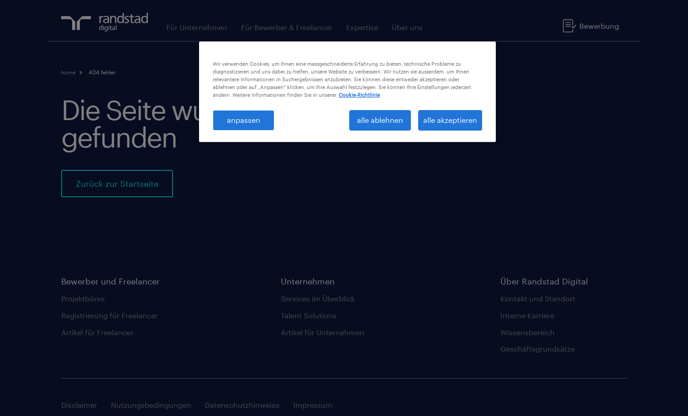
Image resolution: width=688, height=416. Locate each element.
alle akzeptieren (450, 120)
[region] (347, 92)
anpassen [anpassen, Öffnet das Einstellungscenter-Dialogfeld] (243, 120)
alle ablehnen (380, 120)
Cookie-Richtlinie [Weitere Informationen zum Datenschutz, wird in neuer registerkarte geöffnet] (359, 95)
